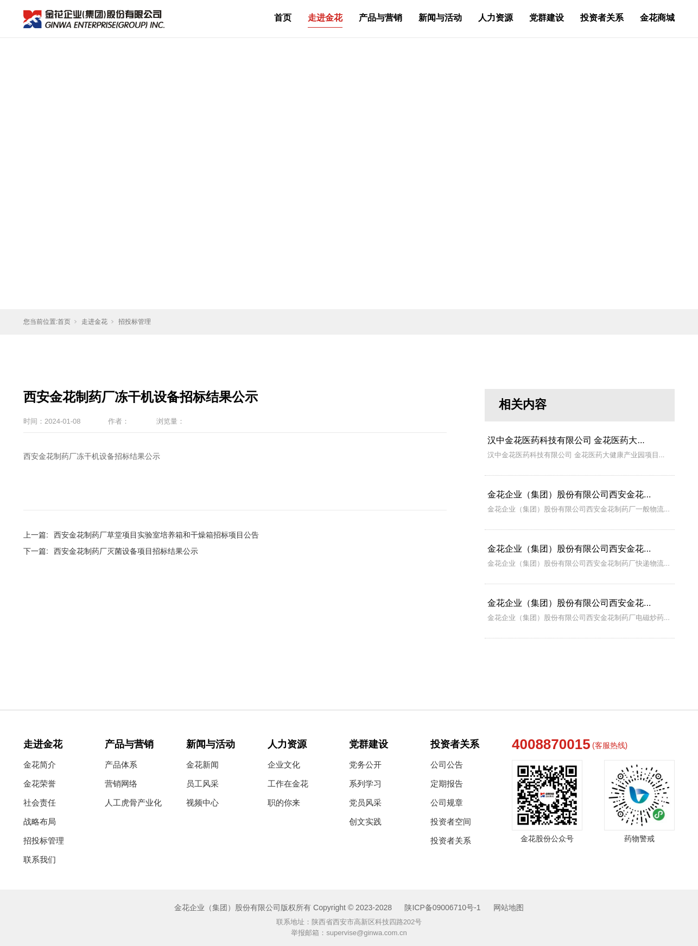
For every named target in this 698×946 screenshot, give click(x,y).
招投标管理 (134, 321)
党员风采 (365, 802)
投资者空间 (450, 821)
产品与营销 (380, 17)
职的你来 (284, 802)
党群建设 (546, 17)
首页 (282, 17)
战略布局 (39, 821)
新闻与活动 (440, 17)
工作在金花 (288, 783)
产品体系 (121, 764)
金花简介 (39, 764)
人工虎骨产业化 (133, 802)
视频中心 (202, 802)
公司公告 (446, 764)
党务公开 (365, 764)
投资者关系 (602, 17)
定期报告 (446, 783)
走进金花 (325, 17)
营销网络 (121, 783)
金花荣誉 (39, 783)
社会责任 (39, 802)
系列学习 (365, 783)
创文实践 (365, 821)
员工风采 (202, 783)
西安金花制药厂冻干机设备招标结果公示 (91, 456)
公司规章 (446, 802)
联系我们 (39, 859)
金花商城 (657, 17)
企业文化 (284, 764)
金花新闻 (202, 764)
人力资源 (495, 17)
